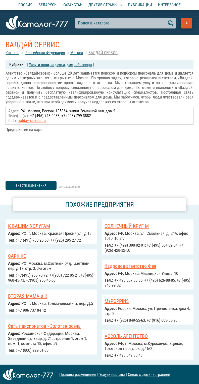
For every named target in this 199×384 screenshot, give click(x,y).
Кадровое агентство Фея (130, 266)
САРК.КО (17, 256)
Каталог (12, 52)
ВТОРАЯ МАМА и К (27, 296)
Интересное (169, 5)
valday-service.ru (32, 120)
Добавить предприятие (186, 23)
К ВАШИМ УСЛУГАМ (29, 226)
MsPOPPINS (117, 301)
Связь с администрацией (149, 374)
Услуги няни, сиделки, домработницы (60, 64)
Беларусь (47, 5)
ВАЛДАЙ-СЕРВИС (103, 52)
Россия (25, 5)
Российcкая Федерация (45, 52)
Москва (76, 52)
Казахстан (72, 5)
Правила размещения (77, 374)
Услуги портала (112, 374)
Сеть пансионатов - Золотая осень (44, 326)
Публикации (140, 5)
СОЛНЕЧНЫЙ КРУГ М (127, 226)
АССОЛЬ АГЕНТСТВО (126, 336)
